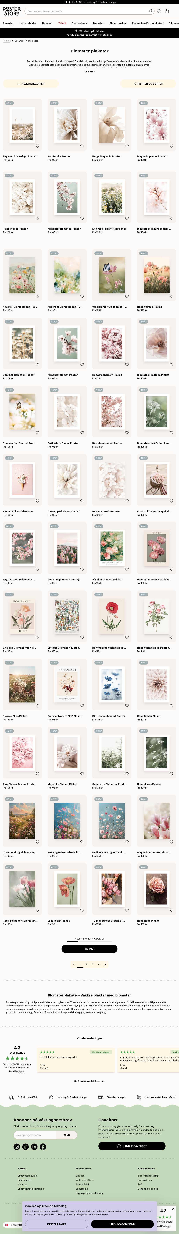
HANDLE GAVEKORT (132, 1146)
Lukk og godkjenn (122, 1224)
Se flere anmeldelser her (89, 1081)
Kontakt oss (145, 1180)
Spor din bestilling (148, 1175)
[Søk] (151, 11)
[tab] (159, 11)
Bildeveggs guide (27, 1175)
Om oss (80, 1175)
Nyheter (22, 1184)
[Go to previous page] (74, 964)
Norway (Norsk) (18, 1224)
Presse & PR (82, 1184)
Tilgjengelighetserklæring (89, 1193)
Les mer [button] (90, 71)
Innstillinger (56, 1224)
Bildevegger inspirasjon (31, 1188)
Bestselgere (24, 1180)
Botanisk (19, 40)
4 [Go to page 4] (99, 964)
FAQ (140, 1184)
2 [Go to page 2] (86, 964)
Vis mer (89, 948)
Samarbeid (82, 1188)
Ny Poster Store (85, 1180)
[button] (163, 1218)
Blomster (33, 40)
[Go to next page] (105, 964)
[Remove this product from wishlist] (37, 146)
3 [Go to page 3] (92, 964)
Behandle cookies (148, 1188)
